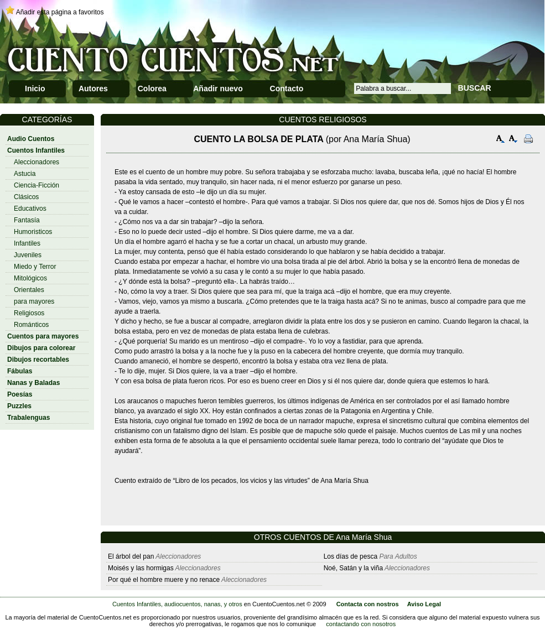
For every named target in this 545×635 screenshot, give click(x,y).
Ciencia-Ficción (36, 185)
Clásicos (26, 197)
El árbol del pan (131, 556)
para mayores (34, 301)
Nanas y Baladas (33, 383)
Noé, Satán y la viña (353, 568)
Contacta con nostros (367, 604)
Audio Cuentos (30, 139)
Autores (93, 88)
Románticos (31, 325)
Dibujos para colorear (41, 348)
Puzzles (19, 406)
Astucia (24, 174)
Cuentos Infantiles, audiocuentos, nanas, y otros (177, 604)
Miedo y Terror (35, 266)
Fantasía (27, 220)
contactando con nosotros (361, 624)
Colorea (152, 88)
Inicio (35, 88)
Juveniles (27, 255)
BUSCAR (474, 88)
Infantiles (27, 243)
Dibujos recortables (38, 359)
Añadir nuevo (217, 88)
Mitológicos (30, 278)
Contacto (287, 88)
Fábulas (19, 371)
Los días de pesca (350, 556)
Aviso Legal (424, 604)
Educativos (30, 208)
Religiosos (29, 313)
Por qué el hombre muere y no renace (164, 580)
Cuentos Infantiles (36, 150)
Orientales (29, 290)
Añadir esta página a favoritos (60, 12)
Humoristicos (33, 232)
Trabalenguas (28, 417)
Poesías (19, 394)
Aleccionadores (36, 162)
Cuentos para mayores (43, 336)
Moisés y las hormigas (141, 568)
